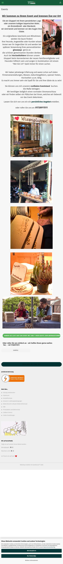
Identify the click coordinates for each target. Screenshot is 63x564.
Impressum (6, 395)
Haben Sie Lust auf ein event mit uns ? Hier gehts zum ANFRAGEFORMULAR (32, 336)
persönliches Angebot (41, 102)
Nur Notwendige (31, 556)
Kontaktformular (7, 398)
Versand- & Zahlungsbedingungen (12, 401)
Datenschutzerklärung (49, 547)
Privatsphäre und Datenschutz (11, 409)
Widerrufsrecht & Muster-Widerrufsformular (15, 404)
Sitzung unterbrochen (9, 392)
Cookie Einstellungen (9, 415)
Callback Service (7, 412)
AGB (4, 407)
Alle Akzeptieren (31, 550)
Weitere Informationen (31, 560)
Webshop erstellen (25, 465)
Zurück (15, 350)
